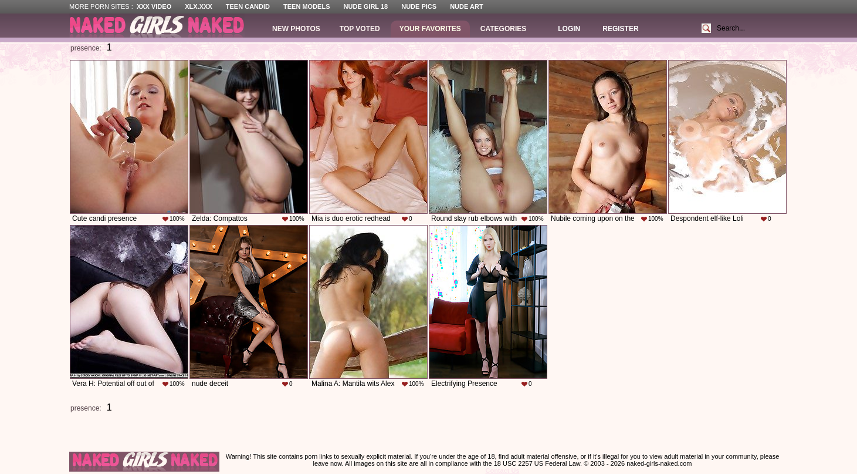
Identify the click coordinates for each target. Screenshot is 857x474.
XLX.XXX (198, 6)
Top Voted (360, 29)
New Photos (296, 29)
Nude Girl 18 (366, 6)
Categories (503, 29)
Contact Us (502, 470)
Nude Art (466, 6)
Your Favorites (430, 29)
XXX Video (154, 6)
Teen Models (306, 6)
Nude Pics (418, 6)
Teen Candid (248, 6)
